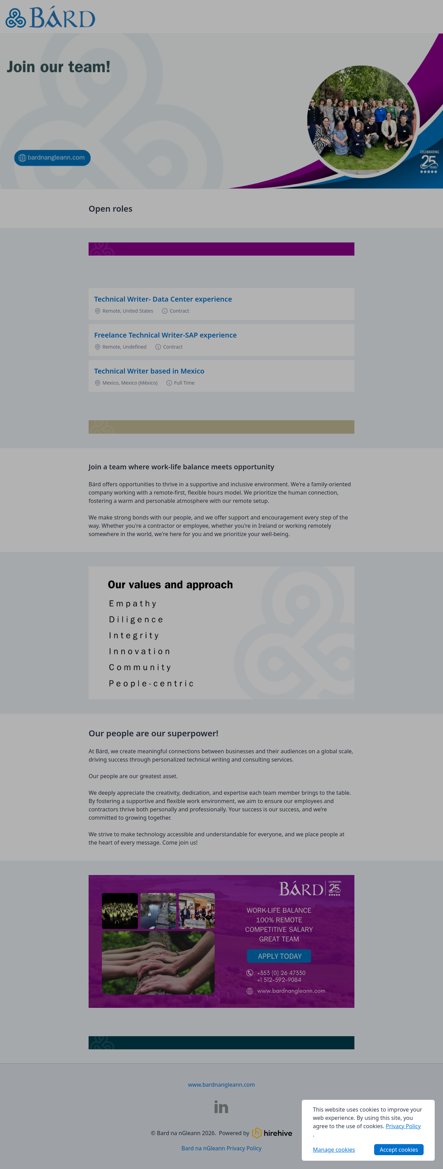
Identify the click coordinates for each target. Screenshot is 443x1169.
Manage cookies (334, 1149)
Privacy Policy (403, 1126)
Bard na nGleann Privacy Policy (221, 1148)
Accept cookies (399, 1149)
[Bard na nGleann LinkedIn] (221, 1107)
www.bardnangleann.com (221, 1084)
